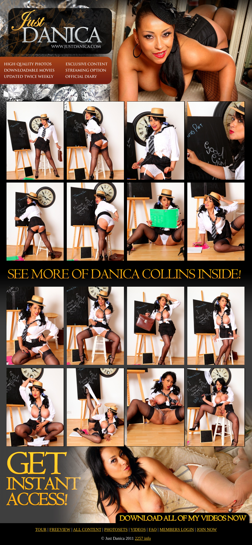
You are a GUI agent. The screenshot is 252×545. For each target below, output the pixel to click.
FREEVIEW (59, 529)
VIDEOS (138, 529)
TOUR (41, 529)
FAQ (153, 529)
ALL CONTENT (87, 529)
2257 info (143, 538)
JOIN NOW (207, 529)
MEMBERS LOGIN (177, 529)
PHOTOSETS (116, 529)
